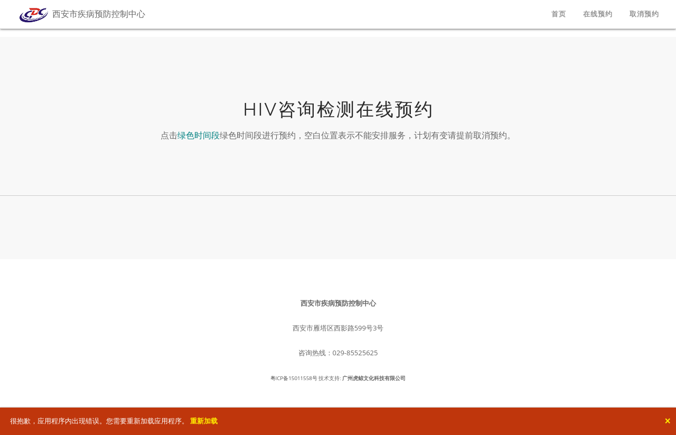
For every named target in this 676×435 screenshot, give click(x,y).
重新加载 (204, 420)
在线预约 (598, 14)
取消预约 (644, 14)
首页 (558, 14)
